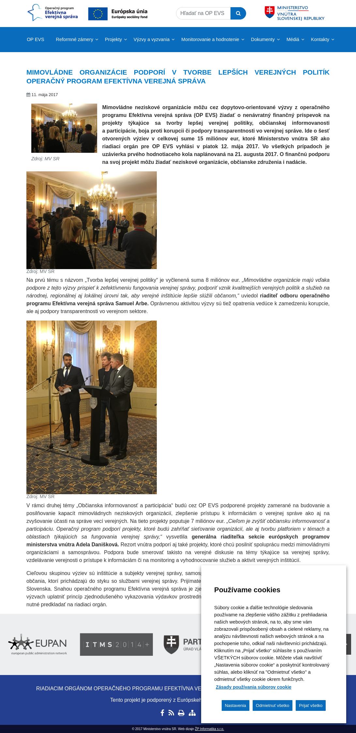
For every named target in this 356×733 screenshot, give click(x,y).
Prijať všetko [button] (310, 705)
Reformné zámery (74, 39)
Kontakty (320, 39)
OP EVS (35, 39)
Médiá (293, 39)
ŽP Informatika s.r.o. (209, 729)
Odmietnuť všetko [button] (272, 705)
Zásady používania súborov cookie (253, 687)
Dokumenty (263, 39)
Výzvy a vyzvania (152, 39)
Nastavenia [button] (235, 705)
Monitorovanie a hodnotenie (210, 39)
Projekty (113, 39)
